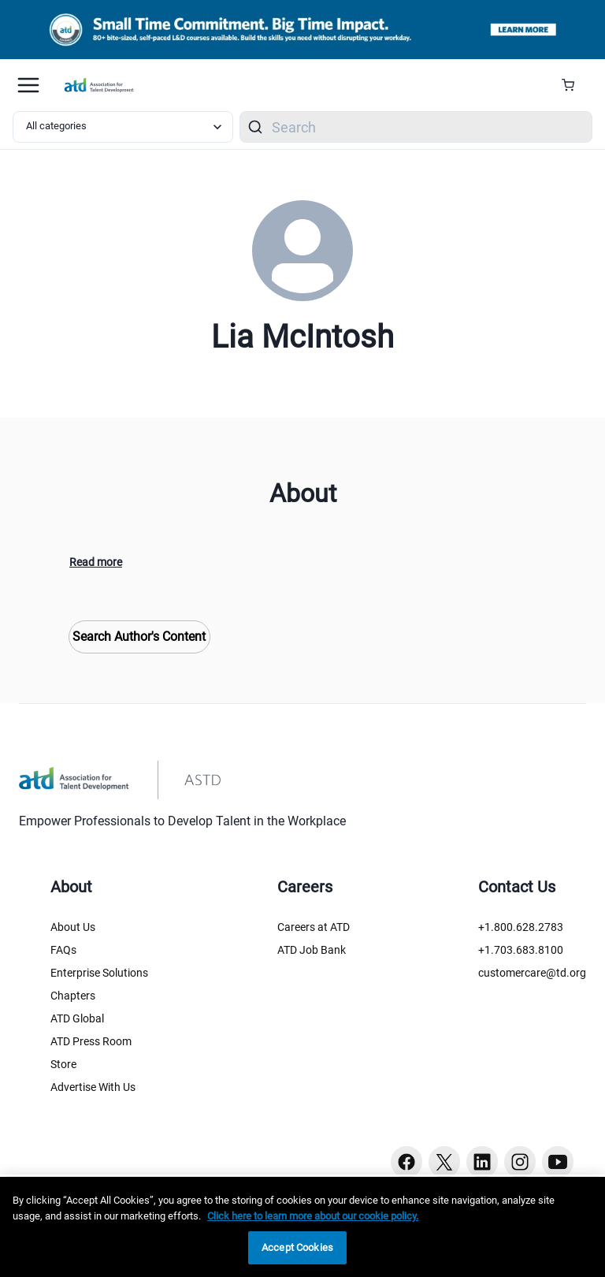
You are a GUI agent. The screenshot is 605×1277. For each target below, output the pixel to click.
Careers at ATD (313, 927)
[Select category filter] (123, 127)
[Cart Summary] (573, 85)
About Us (72, 927)
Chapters (72, 995)
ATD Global (77, 1018)
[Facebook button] (406, 1162)
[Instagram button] (520, 1162)
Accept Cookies (297, 1247)
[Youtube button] (557, 1162)
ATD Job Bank (311, 950)
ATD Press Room (91, 1041)
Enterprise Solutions (99, 972)
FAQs (63, 950)
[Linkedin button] (482, 1162)
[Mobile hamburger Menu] (28, 85)
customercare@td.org (532, 972)
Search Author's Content (139, 636)
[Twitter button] (444, 1162)
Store (63, 1064)
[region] (302, 1227)
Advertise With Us (92, 1087)
